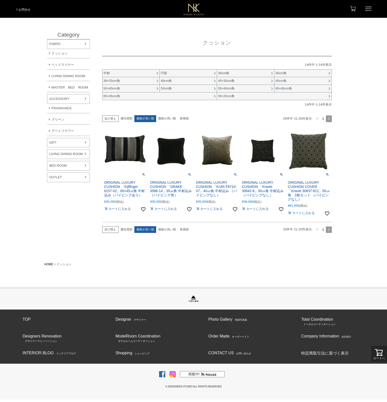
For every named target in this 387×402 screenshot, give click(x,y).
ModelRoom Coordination (138, 338)
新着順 (184, 118)
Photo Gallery (227, 319)
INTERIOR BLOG (49, 353)
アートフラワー (62, 131)
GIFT (53, 142)
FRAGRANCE (61, 108)
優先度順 (126, 118)
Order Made (228, 336)
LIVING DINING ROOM (68, 76)
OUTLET (55, 177)
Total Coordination (318, 321)
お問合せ (24, 9)
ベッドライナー (62, 65)
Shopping (133, 353)
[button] (317, 118)
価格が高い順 (167, 118)
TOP (27, 319)
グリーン (57, 119)
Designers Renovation (42, 338)
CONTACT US (229, 353)
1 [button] (323, 118)
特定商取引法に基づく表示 (325, 353)
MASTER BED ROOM (69, 87)
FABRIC (55, 44)
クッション (59, 53)
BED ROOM (58, 165)
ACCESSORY (59, 99)
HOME (48, 264)
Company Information (326, 336)
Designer (131, 319)
